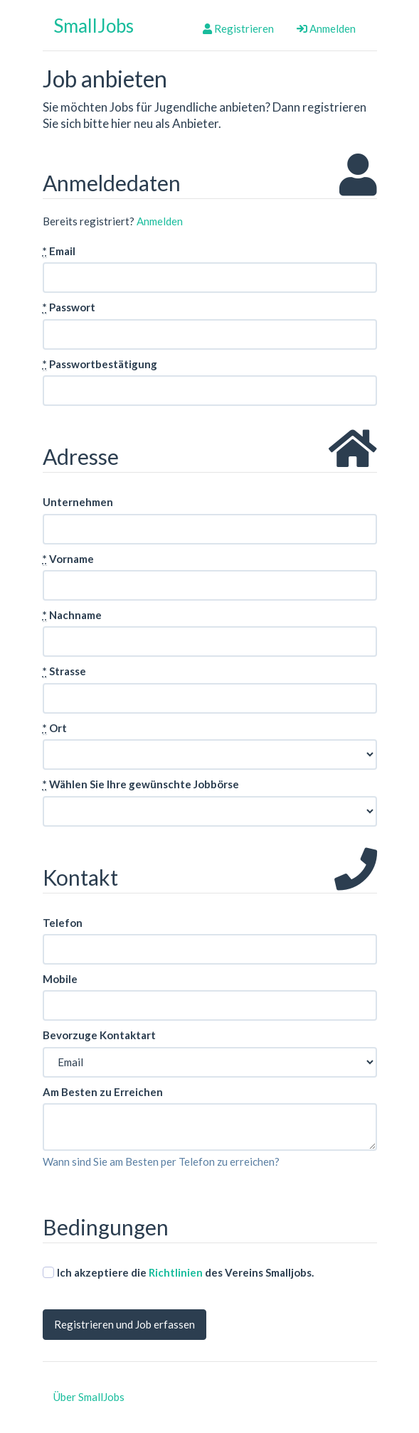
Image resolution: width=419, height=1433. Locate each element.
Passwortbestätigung (100, 364)
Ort (55, 728)
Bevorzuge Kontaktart (99, 1035)
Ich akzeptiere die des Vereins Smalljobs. (178, 1272)
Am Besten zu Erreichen (103, 1091)
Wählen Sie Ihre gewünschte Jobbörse (141, 784)
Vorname (68, 559)
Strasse (64, 671)
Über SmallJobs (88, 1396)
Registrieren (238, 28)
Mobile (60, 978)
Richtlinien (176, 1272)
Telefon (63, 922)
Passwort (69, 307)
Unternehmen (78, 501)
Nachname (72, 615)
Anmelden (326, 28)
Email (59, 251)
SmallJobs (93, 25)
